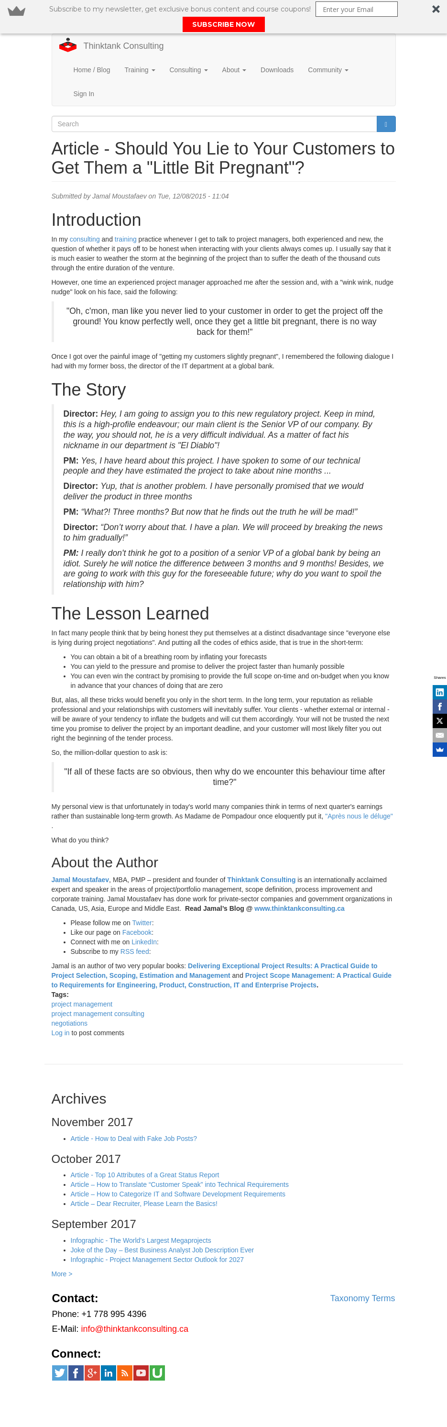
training (126, 224)
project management (82, 989)
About (234, 54)
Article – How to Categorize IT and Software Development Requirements (178, 1179)
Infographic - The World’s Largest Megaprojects (141, 1225)
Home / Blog (92, 54)
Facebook (137, 917)
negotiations (70, 1008)
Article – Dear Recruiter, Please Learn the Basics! (144, 1188)
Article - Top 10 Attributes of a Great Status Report (145, 1159)
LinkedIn (144, 926)
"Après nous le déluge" (358, 801)
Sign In (84, 78)
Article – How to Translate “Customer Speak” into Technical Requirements (180, 1169)
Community (328, 54)
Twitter (142, 907)
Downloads (277, 54)
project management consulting (98, 998)
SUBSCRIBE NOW (223, 24)
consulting (85, 224)
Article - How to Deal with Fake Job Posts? (134, 1123)
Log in (61, 1017)
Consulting (189, 54)
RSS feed (134, 936)
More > (62, 1258)
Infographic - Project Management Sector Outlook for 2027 (157, 1244)
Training (140, 54)
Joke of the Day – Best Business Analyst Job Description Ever (162, 1235)
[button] (223, 16)
